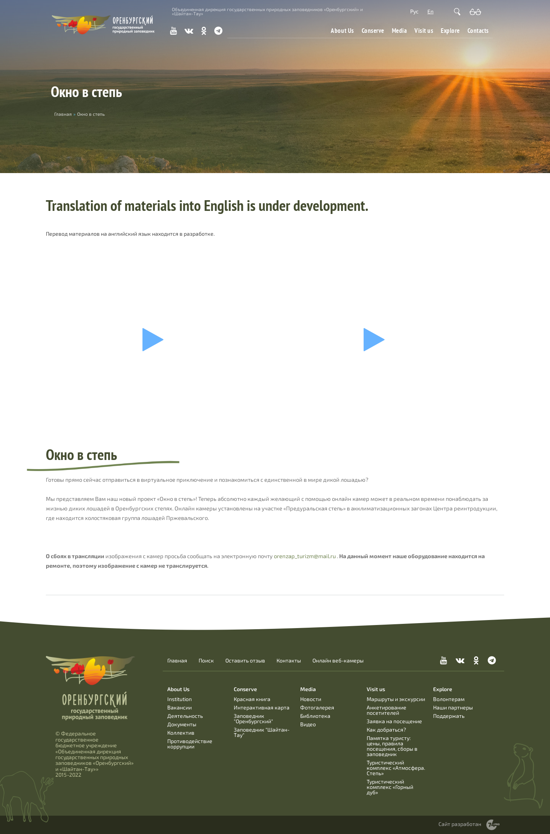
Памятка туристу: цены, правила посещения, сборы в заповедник (392, 746)
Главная (177, 660)
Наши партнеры (453, 707)
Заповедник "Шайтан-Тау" (262, 732)
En (430, 11)
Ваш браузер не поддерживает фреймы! (156, 339)
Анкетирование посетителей (386, 710)
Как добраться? (386, 729)
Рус (414, 11)
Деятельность (185, 716)
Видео (308, 724)
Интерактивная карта (262, 707)
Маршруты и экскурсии (396, 699)
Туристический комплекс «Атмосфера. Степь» (396, 767)
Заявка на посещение (394, 721)
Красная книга (252, 699)
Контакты (289, 660)
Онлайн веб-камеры (338, 660)
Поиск (206, 660)
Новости (310, 699)
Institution (179, 699)
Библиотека (315, 716)
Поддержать (448, 716)
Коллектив (180, 732)
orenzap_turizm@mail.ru (305, 555)
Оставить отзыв (245, 660)
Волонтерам (448, 699)
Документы (181, 724)
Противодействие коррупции (189, 744)
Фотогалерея (317, 707)
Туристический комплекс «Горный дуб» (390, 786)
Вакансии (179, 707)
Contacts (478, 30)
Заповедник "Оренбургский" (253, 718)
